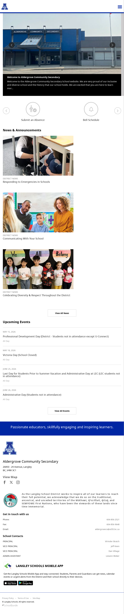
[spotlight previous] (12, 45)
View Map (10, 477)
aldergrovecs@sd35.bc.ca (107, 529)
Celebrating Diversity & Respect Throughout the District (36, 295)
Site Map (36, 598)
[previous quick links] (6, 110)
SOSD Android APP (25, 583)
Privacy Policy (8, 598)
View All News (62, 313)
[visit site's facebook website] (4, 482)
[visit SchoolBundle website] (61, 605)
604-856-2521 (113, 519)
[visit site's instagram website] (18, 482)
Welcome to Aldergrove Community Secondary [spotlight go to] (33, 77)
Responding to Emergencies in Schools (26, 181)
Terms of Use (23, 598)
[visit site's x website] (11, 482)
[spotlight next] (112, 45)
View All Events (62, 411)
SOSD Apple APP (10, 583)
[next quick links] (117, 110)
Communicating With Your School (23, 238)
